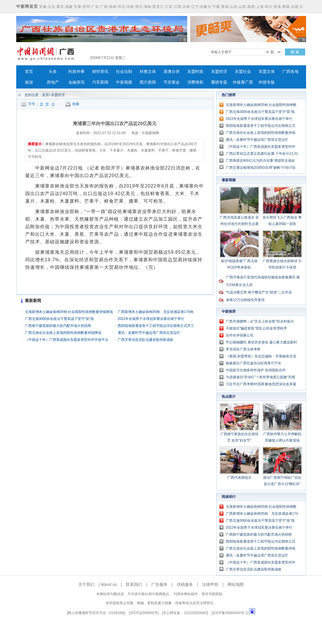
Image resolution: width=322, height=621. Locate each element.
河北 (121, 7)
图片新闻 (148, 82)
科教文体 (148, 71)
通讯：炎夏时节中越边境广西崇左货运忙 (149, 333)
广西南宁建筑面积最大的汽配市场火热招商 (58, 326)
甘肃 (77, 7)
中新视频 (124, 82)
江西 (177, 7)
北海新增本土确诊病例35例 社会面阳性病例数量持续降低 (69, 312)
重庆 (60, 7)
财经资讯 (100, 71)
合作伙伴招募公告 (240, 335)
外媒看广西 (243, 82)
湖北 (139, 7)
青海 (225, 7)
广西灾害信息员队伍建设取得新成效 (145, 340)
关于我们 (86, 584)
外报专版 (267, 82)
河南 (130, 7)
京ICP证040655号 (144, 613)
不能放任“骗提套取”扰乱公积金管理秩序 (256, 328)
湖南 (147, 7)
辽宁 (195, 7)
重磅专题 (219, 82)
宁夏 (216, 7)
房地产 (53, 82)
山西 (242, 7)
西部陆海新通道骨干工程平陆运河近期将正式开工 (156, 326)
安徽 (43, 7)
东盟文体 (267, 71)
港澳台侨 (171, 71)
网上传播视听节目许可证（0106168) (96, 613)
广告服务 (159, 584)
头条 (53, 71)
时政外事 (76, 71)
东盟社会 (243, 71)
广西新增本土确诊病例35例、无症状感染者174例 (155, 312)
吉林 (186, 7)
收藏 (75, 104)
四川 (268, 7)
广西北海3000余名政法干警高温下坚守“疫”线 (59, 319)
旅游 (29, 82)
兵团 (295, 7)
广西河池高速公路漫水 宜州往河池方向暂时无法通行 (239, 223)
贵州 (86, 7)
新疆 (286, 7)
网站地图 (236, 584)
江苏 (168, 7)
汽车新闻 (100, 82)
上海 (260, 7)
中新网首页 (27, 6)
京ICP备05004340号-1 (229, 613)
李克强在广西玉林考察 (243, 349)
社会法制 (124, 71)
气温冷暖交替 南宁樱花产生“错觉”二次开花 (259, 292)
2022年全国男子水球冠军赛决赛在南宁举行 (151, 319)
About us (109, 584)
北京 (51, 7)
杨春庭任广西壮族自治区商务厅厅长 (253, 363)
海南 (113, 7)
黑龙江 (158, 7)
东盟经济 (219, 71)
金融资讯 (76, 82)
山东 (233, 7)
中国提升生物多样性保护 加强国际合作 (256, 370)
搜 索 (295, 52)
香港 (277, 7)
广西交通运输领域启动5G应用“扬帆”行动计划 (260, 167)
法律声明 (210, 584)
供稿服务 (185, 584)
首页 (29, 71)
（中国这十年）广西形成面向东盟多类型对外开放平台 (66, 340)
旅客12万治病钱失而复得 (245, 300)
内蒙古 (205, 7)
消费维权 (195, 82)
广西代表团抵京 (239, 478)
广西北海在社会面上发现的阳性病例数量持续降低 (63, 333)
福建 (69, 7)
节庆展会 (171, 82)
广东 (95, 7)
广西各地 (290, 71)
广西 (104, 7)
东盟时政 (195, 71)
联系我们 (134, 584)
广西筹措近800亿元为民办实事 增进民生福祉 (260, 161)
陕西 (251, 7)
